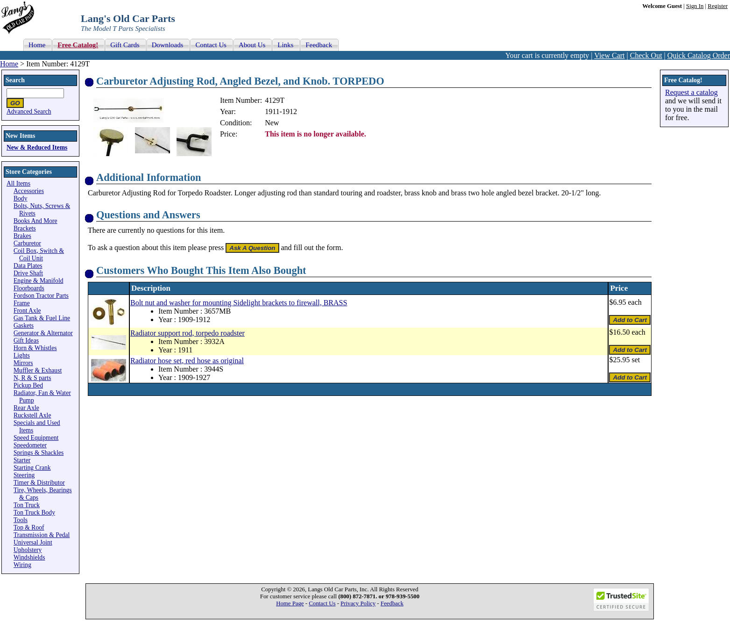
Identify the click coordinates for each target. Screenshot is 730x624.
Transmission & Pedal (42, 534)
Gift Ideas (26, 340)
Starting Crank (32, 467)
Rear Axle (26, 407)
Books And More (35, 220)
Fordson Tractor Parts (41, 295)
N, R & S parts (32, 377)
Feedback (392, 603)
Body (20, 198)
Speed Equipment (36, 437)
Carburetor (27, 243)
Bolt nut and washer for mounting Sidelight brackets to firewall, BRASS (238, 303)
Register (718, 6)
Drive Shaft (28, 273)
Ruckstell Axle (32, 415)
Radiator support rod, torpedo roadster (187, 333)
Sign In (694, 6)
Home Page (290, 603)
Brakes (22, 235)
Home (9, 64)
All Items (18, 183)
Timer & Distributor (39, 482)
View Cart (609, 55)
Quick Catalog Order (698, 55)
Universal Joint (33, 542)
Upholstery (28, 549)
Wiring (22, 564)
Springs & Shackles (39, 452)
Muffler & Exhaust (38, 370)
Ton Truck (27, 505)
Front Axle (27, 310)
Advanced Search (29, 111)
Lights (22, 355)
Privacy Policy (358, 603)
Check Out (646, 55)
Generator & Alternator (43, 333)
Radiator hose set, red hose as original (187, 361)
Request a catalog (691, 92)
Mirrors (23, 362)
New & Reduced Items (37, 147)
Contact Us (322, 603)
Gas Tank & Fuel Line (42, 318)
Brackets (25, 228)
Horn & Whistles (35, 347)
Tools (21, 520)
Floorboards (29, 288)
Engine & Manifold (38, 280)
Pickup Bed (28, 385)
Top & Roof (29, 527)
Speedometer (30, 445)
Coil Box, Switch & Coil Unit (39, 254)
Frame (22, 303)
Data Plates (28, 265)
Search (15, 80)
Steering (24, 475)
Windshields (29, 557)
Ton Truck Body (34, 512)
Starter (22, 460)
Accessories (29, 190)
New (272, 123)
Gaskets (24, 325)
